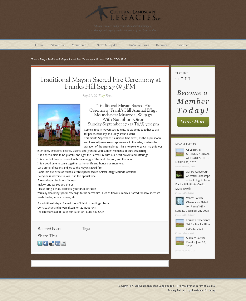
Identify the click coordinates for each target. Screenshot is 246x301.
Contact (183, 45)
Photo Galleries (138, 45)
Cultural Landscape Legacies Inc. (155, 286)
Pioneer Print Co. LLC (202, 286)
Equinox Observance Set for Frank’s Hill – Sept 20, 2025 (198, 224)
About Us (58, 45)
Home (39, 45)
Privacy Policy (176, 290)
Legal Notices (194, 290)
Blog (42, 59)
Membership (80, 45)
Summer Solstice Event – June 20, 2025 (196, 242)
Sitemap (210, 290)
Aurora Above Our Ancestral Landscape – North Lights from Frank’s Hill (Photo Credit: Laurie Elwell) (192, 180)
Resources (163, 45)
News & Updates (108, 45)
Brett (109, 96)
